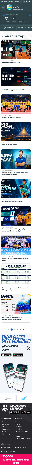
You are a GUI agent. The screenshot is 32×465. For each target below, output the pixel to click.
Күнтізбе (18, 427)
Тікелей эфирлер (21, 431)
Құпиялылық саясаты (23, 438)
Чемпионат (19, 422)
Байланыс (4, 1)
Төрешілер (6, 424)
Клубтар (18, 424)
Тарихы (5, 431)
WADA (17, 436)
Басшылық (6, 422)
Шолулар (18, 434)
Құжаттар (10, 1)
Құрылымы (17, 1)
